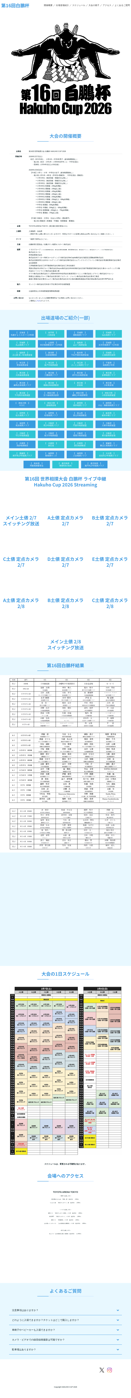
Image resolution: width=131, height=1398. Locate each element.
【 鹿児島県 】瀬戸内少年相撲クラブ (94, 464)
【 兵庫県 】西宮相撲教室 (80, 444)
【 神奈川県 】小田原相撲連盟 (108, 394)
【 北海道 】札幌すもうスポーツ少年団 (22, 334)
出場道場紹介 (62, 5)
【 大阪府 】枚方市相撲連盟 (51, 434)
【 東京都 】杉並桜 (80, 384)
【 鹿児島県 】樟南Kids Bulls (65, 464)
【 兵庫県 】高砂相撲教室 (22, 444)
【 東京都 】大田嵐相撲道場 (22, 374)
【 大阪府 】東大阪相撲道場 (108, 434)
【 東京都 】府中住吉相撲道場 (80, 374)
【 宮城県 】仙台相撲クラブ (108, 334)
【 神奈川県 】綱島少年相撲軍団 (80, 394)
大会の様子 (94, 5)
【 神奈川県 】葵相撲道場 (51, 404)
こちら (38, 301)
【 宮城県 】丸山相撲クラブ (22, 344)
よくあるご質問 (122, 5)
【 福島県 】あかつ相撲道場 (80, 344)
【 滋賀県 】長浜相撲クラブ (22, 424)
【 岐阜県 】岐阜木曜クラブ (108, 414)
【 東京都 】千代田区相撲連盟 (22, 394)
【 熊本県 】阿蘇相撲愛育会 (36, 464)
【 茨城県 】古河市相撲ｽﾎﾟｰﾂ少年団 (109, 344)
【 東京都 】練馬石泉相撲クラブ (22, 384)
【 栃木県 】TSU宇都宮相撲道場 (80, 354)
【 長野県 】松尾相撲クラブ (51, 414)
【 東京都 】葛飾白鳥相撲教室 (51, 384)
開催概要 (48, 5)
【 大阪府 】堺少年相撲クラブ (51, 424)
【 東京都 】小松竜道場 (108, 384)
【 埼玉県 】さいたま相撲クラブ (80, 364)
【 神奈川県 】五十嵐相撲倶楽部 (51, 394)
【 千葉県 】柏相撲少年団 (108, 364)
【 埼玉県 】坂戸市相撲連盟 (51, 364)
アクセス (107, 5)
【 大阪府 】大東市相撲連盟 (108, 424)
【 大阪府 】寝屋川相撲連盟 (80, 434)
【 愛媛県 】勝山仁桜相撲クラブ (108, 444)
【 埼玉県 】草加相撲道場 (22, 364)
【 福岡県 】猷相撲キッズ (51, 454)
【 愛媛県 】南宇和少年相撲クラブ (22, 454)
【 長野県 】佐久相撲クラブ (22, 414)
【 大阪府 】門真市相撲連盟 (80, 424)
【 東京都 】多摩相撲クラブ (108, 374)
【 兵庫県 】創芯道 (51, 444)
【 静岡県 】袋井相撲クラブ (80, 404)
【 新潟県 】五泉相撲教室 (51, 354)
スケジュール (78, 5)
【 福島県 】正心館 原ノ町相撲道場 (22, 354)
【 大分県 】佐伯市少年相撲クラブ (108, 454)
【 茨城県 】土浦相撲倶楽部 (108, 354)
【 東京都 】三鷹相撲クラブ (51, 374)
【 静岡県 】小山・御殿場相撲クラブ (108, 404)
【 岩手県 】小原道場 (51, 334)
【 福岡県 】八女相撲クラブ (80, 454)
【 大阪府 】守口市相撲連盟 (22, 434)
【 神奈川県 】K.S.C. (22, 404)
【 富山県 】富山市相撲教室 (80, 414)
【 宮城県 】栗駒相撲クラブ (80, 334)
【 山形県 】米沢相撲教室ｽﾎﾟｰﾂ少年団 (51, 344)
